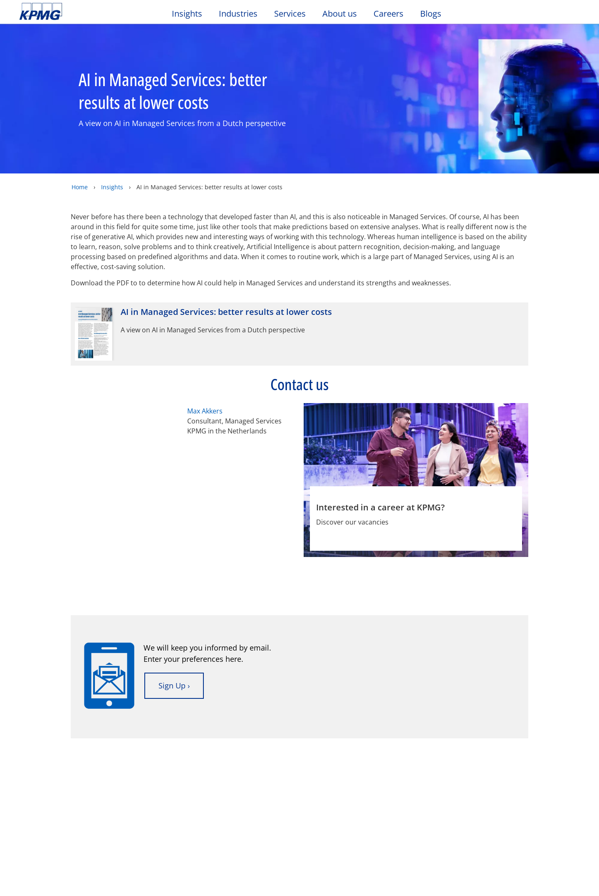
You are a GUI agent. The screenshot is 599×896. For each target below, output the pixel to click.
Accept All (517, 876)
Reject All (458, 876)
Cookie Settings (399, 876)
